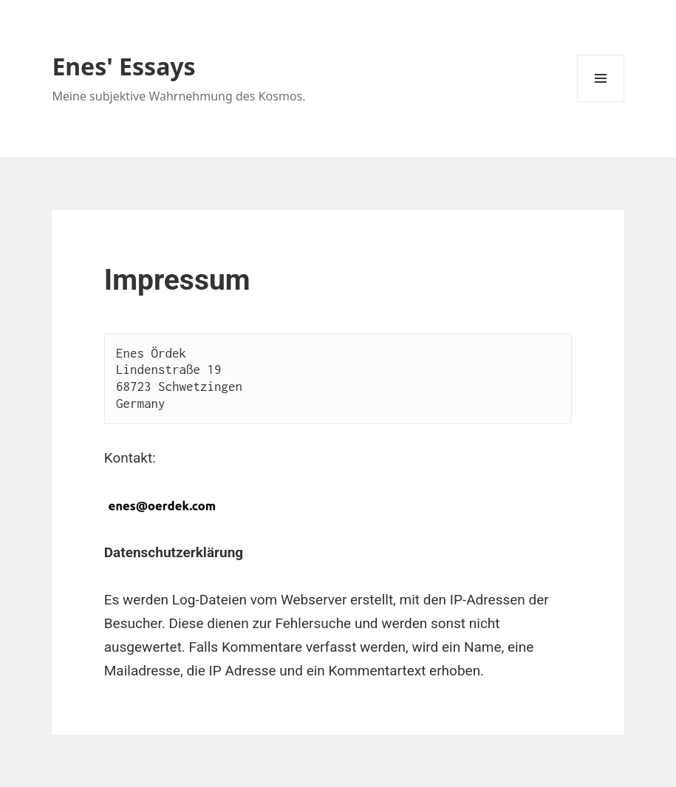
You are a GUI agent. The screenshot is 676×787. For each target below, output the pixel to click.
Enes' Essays (123, 66)
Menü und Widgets (601, 101)
